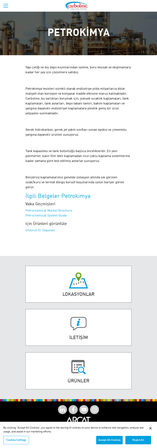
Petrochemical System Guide (46, 215)
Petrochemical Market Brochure (48, 210)
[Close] (150, 429)
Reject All (138, 441)
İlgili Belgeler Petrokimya (58, 196)
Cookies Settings (16, 441)
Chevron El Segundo (40, 230)
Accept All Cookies (109, 441)
